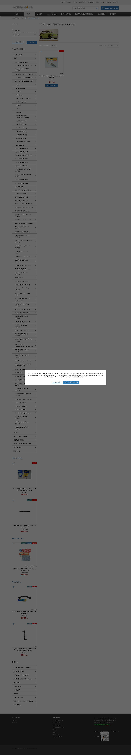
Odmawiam (56, 382)
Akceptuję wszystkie (71, 382)
